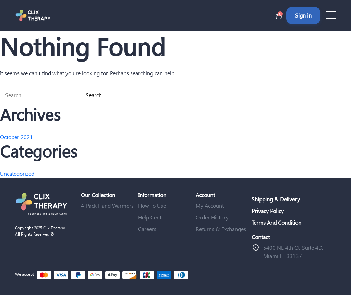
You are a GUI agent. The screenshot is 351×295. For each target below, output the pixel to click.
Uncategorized (17, 173)
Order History (212, 217)
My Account (210, 205)
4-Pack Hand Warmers (107, 205)
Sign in (303, 15)
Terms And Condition (276, 222)
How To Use (152, 205)
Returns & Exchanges (221, 228)
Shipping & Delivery (276, 199)
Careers (147, 228)
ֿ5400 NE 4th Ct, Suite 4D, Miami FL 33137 (293, 251)
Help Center (152, 217)
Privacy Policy (268, 210)
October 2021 (16, 136)
